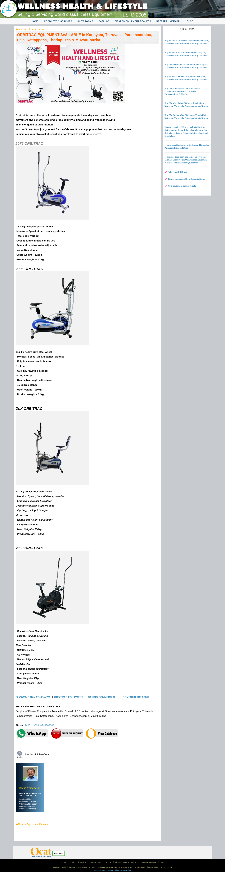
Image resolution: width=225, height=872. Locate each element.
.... (37, 809)
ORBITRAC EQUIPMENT (69, 697)
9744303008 (47, 725)
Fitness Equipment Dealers (133, 21)
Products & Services (58, 21)
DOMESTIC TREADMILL (137, 697)
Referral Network (168, 21)
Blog (190, 21)
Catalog (104, 21)
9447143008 (32, 725)
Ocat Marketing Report (86, 867)
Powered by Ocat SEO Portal (160, 867)
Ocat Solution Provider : (112, 870)
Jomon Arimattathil (29, 788)
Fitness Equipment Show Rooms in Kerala (186, 179)
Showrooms (85, 21)
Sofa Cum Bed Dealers (178, 172)
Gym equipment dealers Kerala (182, 186)
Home (35, 21)
